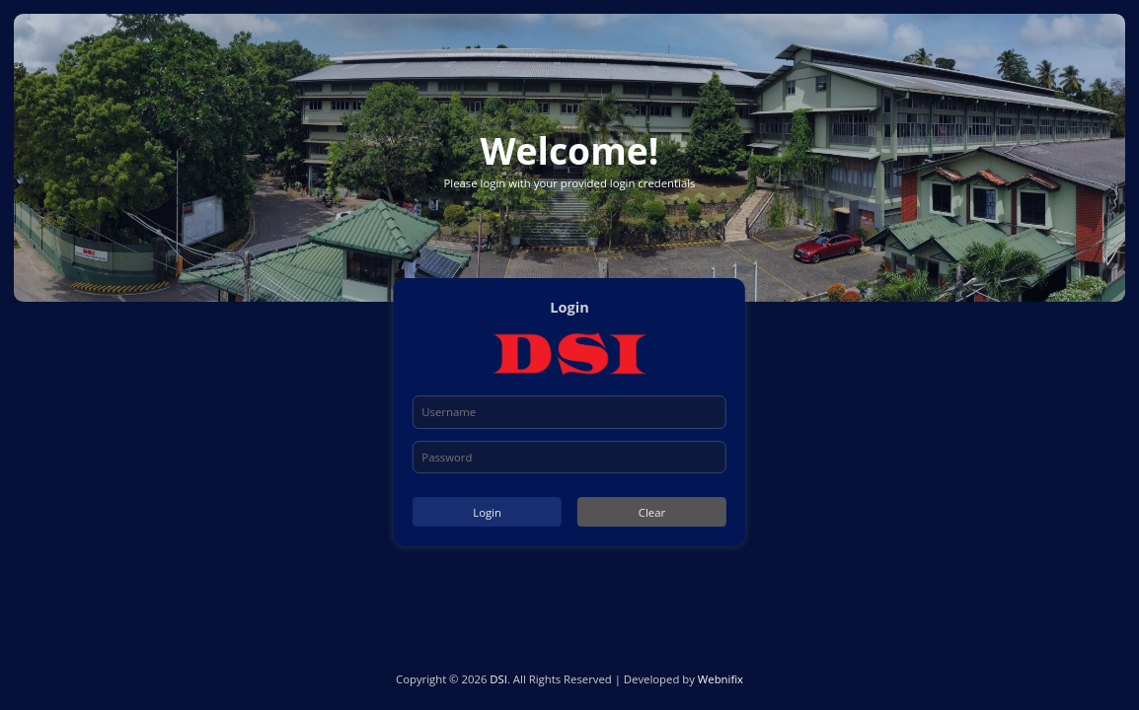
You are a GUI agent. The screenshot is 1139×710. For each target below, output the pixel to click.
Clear (652, 512)
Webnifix (720, 679)
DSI (498, 679)
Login (487, 512)
